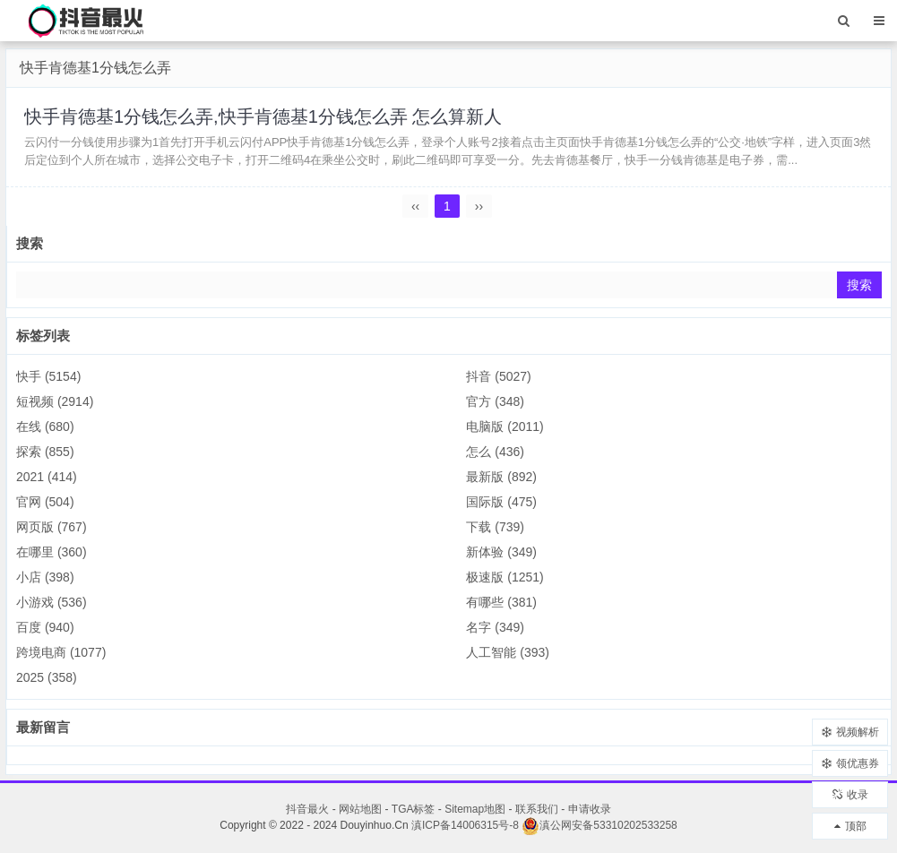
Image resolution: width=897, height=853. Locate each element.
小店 (45, 577)
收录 (850, 794)
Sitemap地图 (474, 809)
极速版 (504, 577)
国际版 (501, 502)
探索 (45, 451)
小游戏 (51, 602)
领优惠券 (850, 763)
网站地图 (360, 809)
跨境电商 (61, 652)
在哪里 (51, 552)
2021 (46, 477)
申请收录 (589, 809)
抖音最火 (307, 809)
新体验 (501, 552)
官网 (45, 502)
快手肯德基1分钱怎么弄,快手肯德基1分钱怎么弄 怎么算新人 (263, 116)
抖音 (498, 376)
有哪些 (501, 602)
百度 (45, 627)
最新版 (501, 477)
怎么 (495, 451)
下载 (495, 527)
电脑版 (504, 426)
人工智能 (507, 652)
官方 (495, 401)
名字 (495, 627)
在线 (45, 426)
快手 (48, 376)
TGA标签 (414, 809)
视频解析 (850, 732)
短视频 (54, 401)
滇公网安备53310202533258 (599, 825)
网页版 (51, 527)
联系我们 (536, 809)
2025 (46, 677)
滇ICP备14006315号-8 (465, 825)
